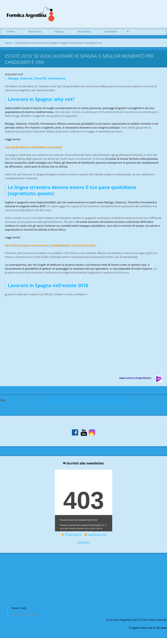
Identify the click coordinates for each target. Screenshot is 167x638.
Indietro (5, 415)
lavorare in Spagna (56, 401)
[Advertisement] (83, 581)
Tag (2, 401)
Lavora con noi (97, 535)
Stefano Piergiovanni (116, 401)
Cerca (158, 9)
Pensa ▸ (59, 32)
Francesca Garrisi (85, 401)
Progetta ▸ (35, 32)
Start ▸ (11, 32)
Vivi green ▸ (84, 32)
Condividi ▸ (111, 32)
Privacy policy (73, 535)
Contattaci (83, 543)
